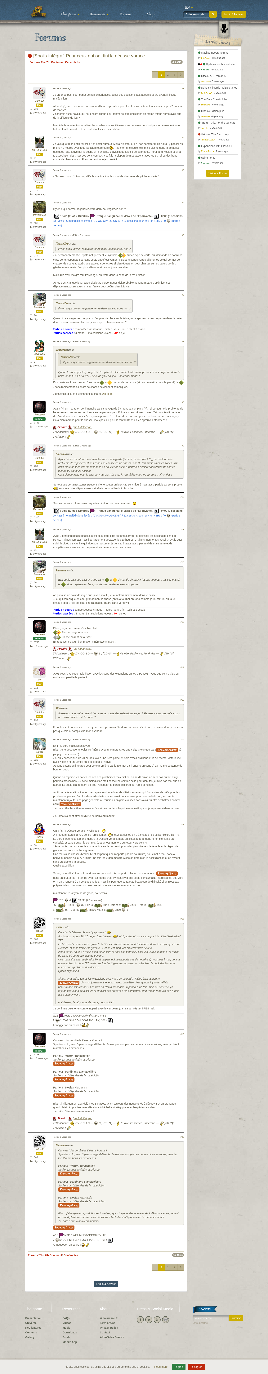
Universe (31, 1322)
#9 (183, 446)
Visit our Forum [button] (217, 173)
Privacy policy (109, 1327)
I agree (179, 1366)
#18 (182, 919)
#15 (182, 700)
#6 (183, 295)
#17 (182, 824)
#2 (183, 137)
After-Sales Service (112, 1337)
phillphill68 (39, 150)
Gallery (29, 1337)
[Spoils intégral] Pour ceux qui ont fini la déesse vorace (86, 55)
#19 (182, 1034)
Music (66, 1327)
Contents (31, 1332)
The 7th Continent (52, 62)
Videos (67, 1322)
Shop (150, 14)
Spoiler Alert (167, 750)
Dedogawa (39, 307)
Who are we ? (108, 1318)
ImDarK (39, 931)
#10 (182, 497)
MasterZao (39, 215)
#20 (182, 1137)
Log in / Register (233, 14)
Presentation (33, 1318)
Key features (33, 1327)
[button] (188, 7)
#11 (182, 529)
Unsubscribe (200, 1322)
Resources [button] (99, 14)
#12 (182, 562)
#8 (183, 402)
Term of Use (107, 1322)
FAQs (66, 1318)
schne (39, 752)
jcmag (39, 836)
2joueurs (39, 353)
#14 (182, 667)
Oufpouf (39, 101)
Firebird (39, 414)
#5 (183, 235)
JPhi (39, 679)
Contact (105, 1332)
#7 (183, 341)
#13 (182, 622)
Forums (125, 14)
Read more (161, 1366)
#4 (183, 203)
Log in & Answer (106, 1283)
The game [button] (70, 14)
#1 (183, 88)
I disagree (196, 1366)
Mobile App (70, 1342)
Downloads (70, 1332)
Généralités (72, 62)
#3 (183, 170)
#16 (182, 739)
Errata (66, 1337)
